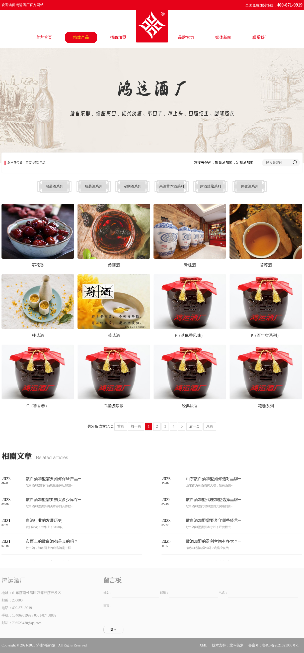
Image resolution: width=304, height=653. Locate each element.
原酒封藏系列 (210, 186)
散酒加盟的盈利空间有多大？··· (213, 541)
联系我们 (260, 37)
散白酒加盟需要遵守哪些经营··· (213, 520)
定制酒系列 (132, 186)
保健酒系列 (249, 186)
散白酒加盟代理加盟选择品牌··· (213, 499)
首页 (29, 162)
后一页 (194, 426)
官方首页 (44, 37)
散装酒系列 (54, 186)
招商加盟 (118, 37)
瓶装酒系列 (93, 186)
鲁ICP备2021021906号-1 (280, 645)
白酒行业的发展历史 (44, 520)
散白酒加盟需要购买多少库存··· (53, 499)
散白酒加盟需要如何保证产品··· (53, 479)
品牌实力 (186, 37)
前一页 (136, 426)
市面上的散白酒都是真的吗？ (52, 541)
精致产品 (81, 37)
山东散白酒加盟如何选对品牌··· (213, 479)
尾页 (209, 426)
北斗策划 (237, 645)
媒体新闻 (223, 37)
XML (203, 645)
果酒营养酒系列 (171, 186)
